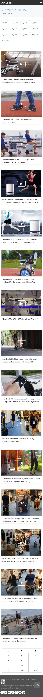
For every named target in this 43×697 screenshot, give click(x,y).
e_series (15, 29)
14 (8, 670)
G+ (13, 692)
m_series (5, 41)
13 (35, 665)
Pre (22, 651)
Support (22, 679)
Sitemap (28, 679)
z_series (25, 29)
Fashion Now (9, 679)
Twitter (5, 692)
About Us (34, 679)
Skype (20, 692)
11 (8, 665)
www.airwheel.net (10, 685)
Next (22, 670)
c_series (35, 29)
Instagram (16, 692)
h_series (35, 23)
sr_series (25, 23)
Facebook (2, 692)
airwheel (5, 23)
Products (16, 679)
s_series (15, 35)
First (8, 651)
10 (35, 660)
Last (35, 670)
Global (23, 692)
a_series (5, 35)
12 (22, 665)
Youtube (9, 692)
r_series (5, 29)
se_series (15, 23)
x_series (35, 35)
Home (4, 13)
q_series (25, 35)
